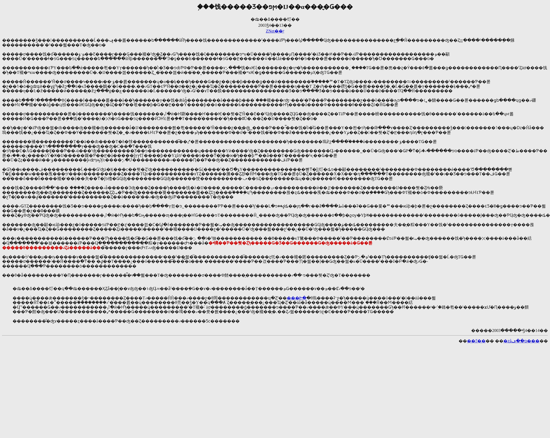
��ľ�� (476, 341)
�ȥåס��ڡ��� (521, 341)
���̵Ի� (296, 298)
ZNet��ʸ (275, 31)
